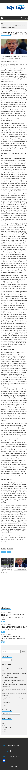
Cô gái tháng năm (6, 702)
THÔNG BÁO (5, 725)
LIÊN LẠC (4, 731)
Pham (3, 37)
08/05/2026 (4, 612)
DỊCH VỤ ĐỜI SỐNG (6, 727)
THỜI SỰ (8, 552)
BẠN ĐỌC (4, 729)
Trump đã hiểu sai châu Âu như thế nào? (12, 705)
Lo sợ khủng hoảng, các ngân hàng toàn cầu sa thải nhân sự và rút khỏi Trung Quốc (7, 565)
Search (4, 649)
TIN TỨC (4, 722)
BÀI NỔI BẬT (3, 552)
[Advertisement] (14, 590)
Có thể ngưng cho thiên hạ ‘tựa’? (10, 677)
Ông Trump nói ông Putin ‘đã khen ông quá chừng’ (21, 564)
